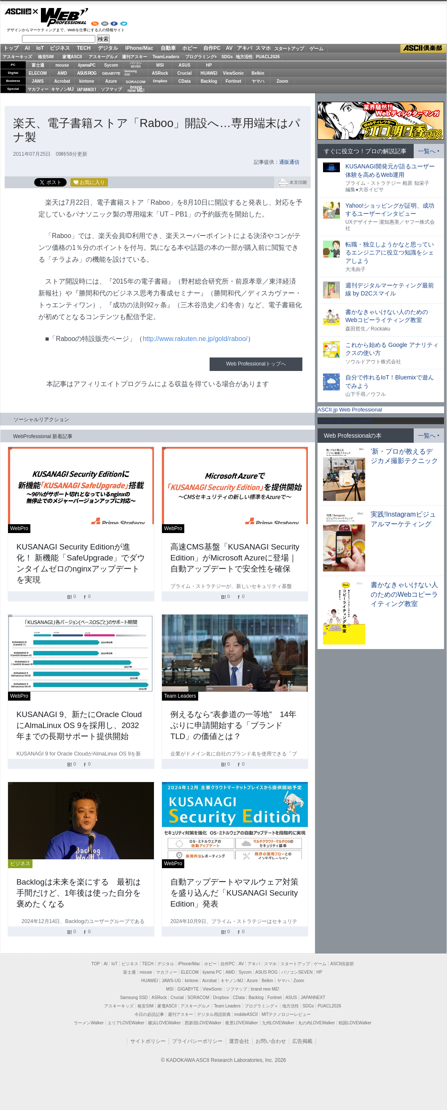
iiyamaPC (86, 65)
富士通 (38, 65)
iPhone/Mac (139, 48)
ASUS (185, 65)
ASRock (160, 73)
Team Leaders (227, 1006)
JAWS (37, 81)
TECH (84, 48)
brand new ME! (265, 989)
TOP (96, 963)
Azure (111, 81)
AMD (62, 73)
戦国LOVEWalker (355, 1023)
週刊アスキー (134, 56)
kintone (86, 81)
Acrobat (62, 81)
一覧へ (427, 151)
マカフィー (37, 89)
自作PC (212, 48)
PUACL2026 (268, 56)
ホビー (189, 48)
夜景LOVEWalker (241, 1023)
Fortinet (233, 81)
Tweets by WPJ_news (344, 420)
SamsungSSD (130, 73)
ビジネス (60, 48)
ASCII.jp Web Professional (350, 409)
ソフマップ (111, 89)
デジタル (108, 48)
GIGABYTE (111, 73)
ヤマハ (258, 81)
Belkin (257, 73)
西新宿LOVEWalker (203, 1023)
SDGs (227, 56)
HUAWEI (209, 73)
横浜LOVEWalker (164, 1023)
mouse (62, 65)
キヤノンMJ (62, 89)
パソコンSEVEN (136, 65)
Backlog (209, 81)
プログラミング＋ (261, 1006)
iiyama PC (212, 972)
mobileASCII (246, 1014)
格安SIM (46, 56)
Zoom (282, 81)
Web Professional (64, 17)
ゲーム (316, 48)
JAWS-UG (171, 980)
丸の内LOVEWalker (316, 1023)
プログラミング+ (201, 56)
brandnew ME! (136, 89)
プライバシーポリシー (197, 1041)
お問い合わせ (271, 1041)
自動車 (168, 48)
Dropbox (160, 81)
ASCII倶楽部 (423, 48)
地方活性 (244, 56)
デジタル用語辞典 (214, 1014)
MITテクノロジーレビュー (286, 1014)
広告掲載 (302, 1041)
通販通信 (289, 162)
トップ (11, 48)
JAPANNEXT (87, 89)
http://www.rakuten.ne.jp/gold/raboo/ (195, 338)
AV (229, 48)
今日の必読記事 (149, 1014)
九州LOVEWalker (278, 1023)
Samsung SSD (134, 997)
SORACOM (199, 997)
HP (209, 65)
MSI (160, 65)
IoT (40, 48)
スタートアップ (289, 48)
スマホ (263, 48)
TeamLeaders (166, 56)
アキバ (244, 48)
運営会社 (239, 1041)
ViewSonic (233, 73)
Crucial (185, 73)
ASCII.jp (21, 11)
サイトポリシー (148, 1041)
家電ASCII (72, 56)
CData (184, 81)
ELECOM (38, 73)
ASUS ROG (86, 73)
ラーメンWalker (89, 1023)
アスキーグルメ (103, 56)
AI (27, 48)
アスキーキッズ (17, 56)
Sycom (111, 65)
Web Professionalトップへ (255, 364)
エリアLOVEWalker (126, 1023)
